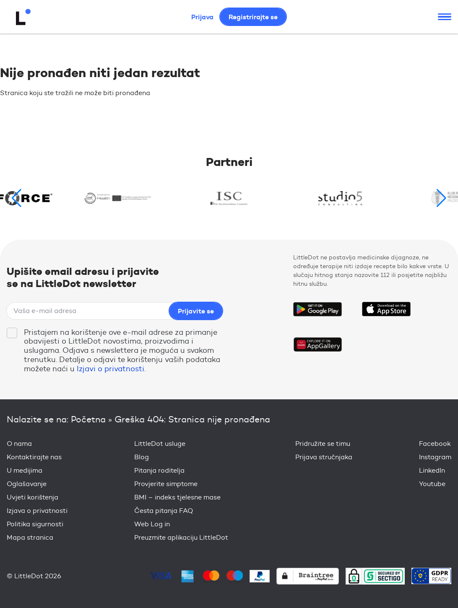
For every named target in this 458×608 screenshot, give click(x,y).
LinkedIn (432, 470)
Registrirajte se (253, 17)
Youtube (432, 484)
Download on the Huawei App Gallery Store (317, 344)
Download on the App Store (386, 309)
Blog (141, 457)
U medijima (24, 470)
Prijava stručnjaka (323, 457)
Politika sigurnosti (35, 524)
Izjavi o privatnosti (110, 368)
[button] (441, 198)
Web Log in (152, 524)
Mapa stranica (30, 537)
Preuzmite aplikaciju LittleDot (181, 537)
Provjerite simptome (166, 484)
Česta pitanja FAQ (163, 511)
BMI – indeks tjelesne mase (177, 497)
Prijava (202, 17)
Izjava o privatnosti (37, 511)
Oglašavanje (27, 484)
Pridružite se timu (322, 444)
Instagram (435, 457)
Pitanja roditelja (159, 470)
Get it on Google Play (317, 309)
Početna (88, 419)
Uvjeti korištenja (32, 497)
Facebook (435, 444)
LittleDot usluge (159, 444)
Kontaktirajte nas (34, 457)
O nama (19, 444)
